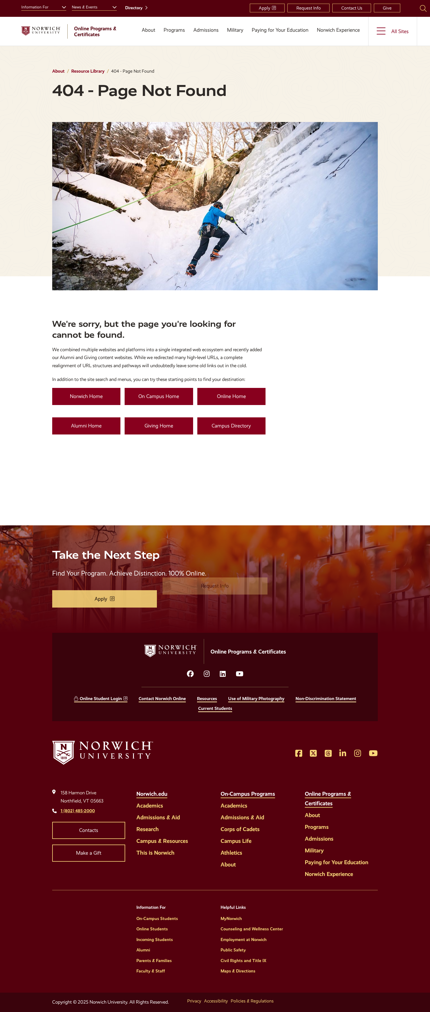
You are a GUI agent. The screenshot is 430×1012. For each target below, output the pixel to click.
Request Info (308, 8)
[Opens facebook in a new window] (190, 674)
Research (147, 829)
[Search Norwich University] (423, 8)
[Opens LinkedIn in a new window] (223, 674)
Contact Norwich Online (162, 698)
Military (235, 30)
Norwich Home (86, 396)
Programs (174, 30)
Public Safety (233, 950)
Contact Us (351, 8)
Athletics (231, 852)
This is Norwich (155, 852)
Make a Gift (88, 853)
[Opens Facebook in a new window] (298, 753)
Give (387, 8)
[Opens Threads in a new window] (328, 753)
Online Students (152, 929)
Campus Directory (231, 426)
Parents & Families (154, 960)
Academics (149, 805)
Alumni (143, 950)
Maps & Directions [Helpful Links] (238, 971)
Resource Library (87, 71)
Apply (264, 8)
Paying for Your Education (280, 30)
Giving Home (159, 426)
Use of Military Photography (256, 698)
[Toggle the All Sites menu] (393, 31)
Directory (134, 7)
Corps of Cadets (240, 829)
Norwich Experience (338, 30)
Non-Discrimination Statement (326, 698)
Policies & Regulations (252, 1001)
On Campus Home (158, 396)
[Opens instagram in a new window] (207, 674)
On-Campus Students (157, 918)
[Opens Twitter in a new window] (313, 753)
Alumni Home (86, 426)
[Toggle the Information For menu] (61, 6)
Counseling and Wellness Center (252, 929)
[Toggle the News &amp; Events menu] (112, 6)
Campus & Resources (162, 841)
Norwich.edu (151, 793)
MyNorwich (231, 918)
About (148, 30)
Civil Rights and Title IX (243, 960)
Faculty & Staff (150, 971)
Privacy (194, 1001)
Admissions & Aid (158, 817)
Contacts (88, 830)
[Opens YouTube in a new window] (239, 674)
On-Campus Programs (248, 793)
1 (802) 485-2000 (78, 810)
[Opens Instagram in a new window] (357, 753)
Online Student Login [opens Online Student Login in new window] (101, 698)
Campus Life (236, 841)
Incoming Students (154, 939)
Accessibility (216, 1001)
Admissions (206, 30)
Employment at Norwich (244, 939)
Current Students (215, 708)
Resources (207, 698)
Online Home (231, 396)
